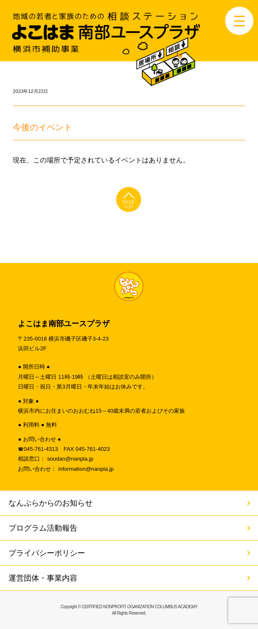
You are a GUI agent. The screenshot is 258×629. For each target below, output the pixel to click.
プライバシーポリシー (47, 553)
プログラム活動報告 (43, 528)
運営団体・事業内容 (43, 578)
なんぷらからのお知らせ (51, 503)
